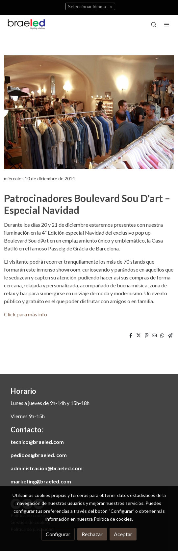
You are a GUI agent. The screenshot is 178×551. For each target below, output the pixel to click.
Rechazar (92, 534)
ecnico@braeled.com (38, 442)
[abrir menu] (167, 24)
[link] (26, 24)
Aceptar (123, 534)
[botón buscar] (154, 24)
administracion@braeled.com (47, 468)
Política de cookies (113, 519)
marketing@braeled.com (41, 481)
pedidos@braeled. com (39, 455)
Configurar (58, 534)
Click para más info (25, 314)
